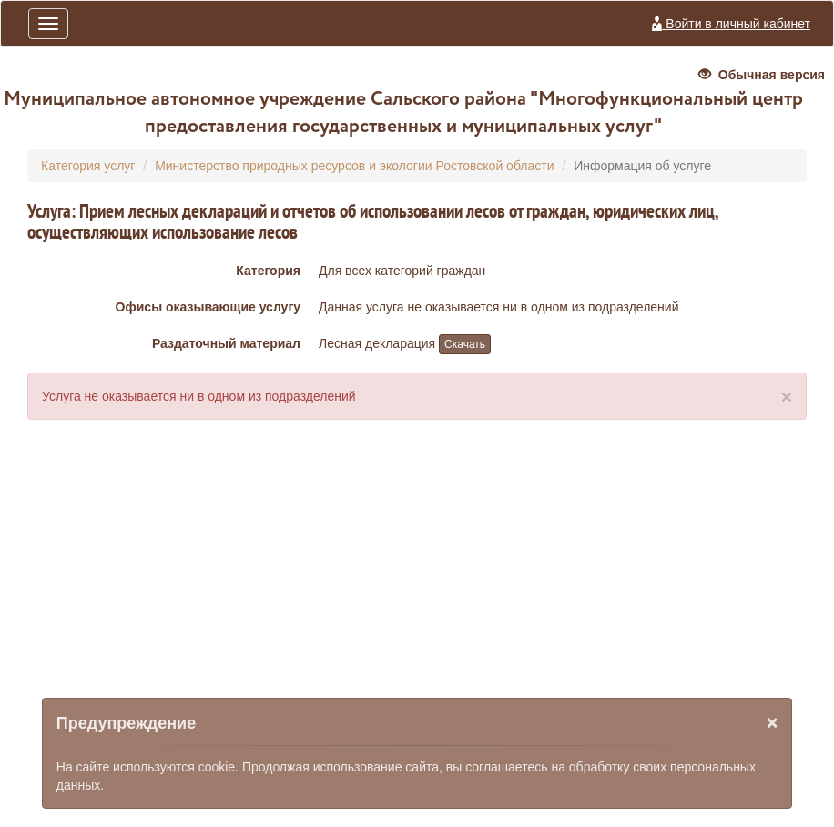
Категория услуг (88, 165)
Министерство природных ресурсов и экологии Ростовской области (354, 165)
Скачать (464, 344)
